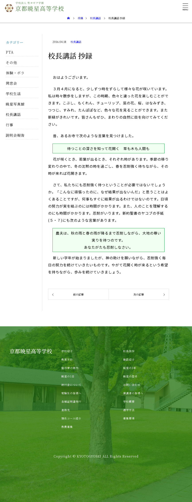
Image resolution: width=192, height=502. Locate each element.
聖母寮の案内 (70, 368)
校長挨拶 (129, 351)
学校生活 (13, 93)
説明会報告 (15, 135)
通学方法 (129, 410)
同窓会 (11, 83)
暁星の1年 (129, 368)
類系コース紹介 (71, 418)
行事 (9, 124)
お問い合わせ (131, 385)
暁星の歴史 (130, 376)
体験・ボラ (15, 72)
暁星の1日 (67, 376)
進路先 (65, 410)
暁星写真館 (15, 104)
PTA (10, 52)
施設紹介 (129, 359)
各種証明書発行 (71, 401)
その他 (11, 62)
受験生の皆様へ (71, 393)
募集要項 (129, 418)
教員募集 (67, 427)
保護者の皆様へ (133, 393)
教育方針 (67, 359)
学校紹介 (67, 351)
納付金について (71, 385)
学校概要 (129, 401)
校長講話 (76, 42)
